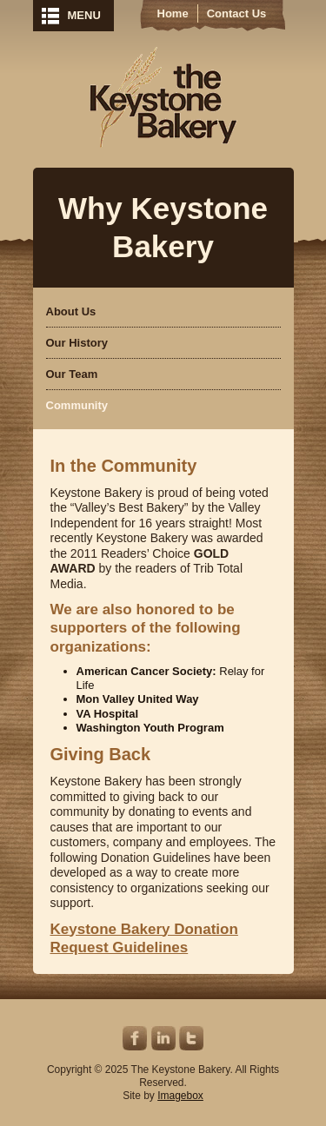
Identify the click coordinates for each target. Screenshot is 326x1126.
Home (173, 13)
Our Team (72, 374)
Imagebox (180, 1096)
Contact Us (237, 13)
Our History (77, 342)
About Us (71, 311)
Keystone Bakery (163, 97)
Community (77, 405)
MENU (84, 15)
